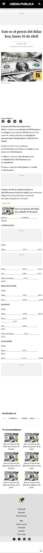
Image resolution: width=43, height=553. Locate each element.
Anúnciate (21, 513)
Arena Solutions (21, 516)
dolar (24, 418)
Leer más (6, 203)
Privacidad (21, 528)
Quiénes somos (21, 524)
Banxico (13, 418)
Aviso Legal (21, 534)
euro (32, 418)
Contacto (21, 531)
